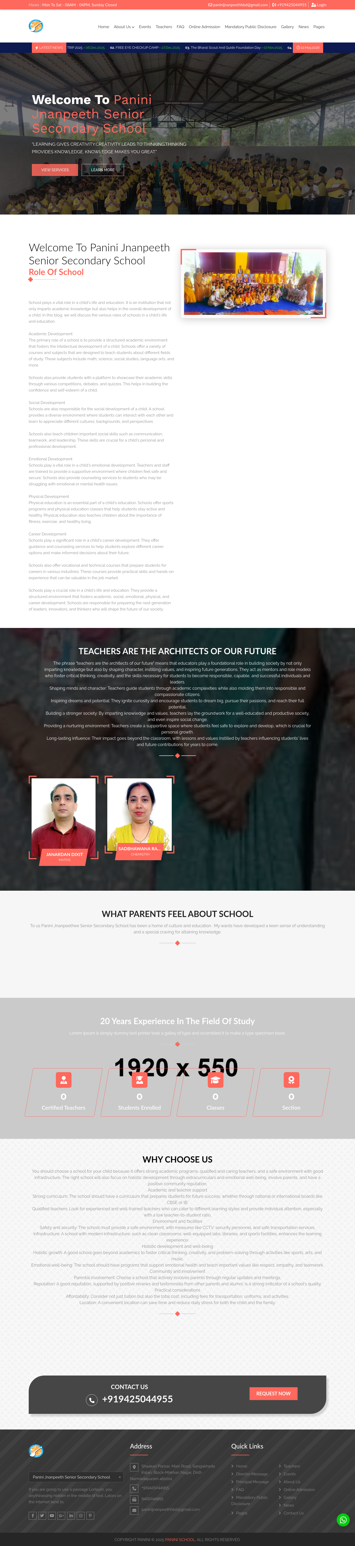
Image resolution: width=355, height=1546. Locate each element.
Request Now (273, 1393)
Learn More (103, 174)
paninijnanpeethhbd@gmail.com (238, 4)
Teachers (164, 27)
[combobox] (76, 1477)
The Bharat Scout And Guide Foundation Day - (238, 48)
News (304, 27)
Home (103, 27)
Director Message (249, 1474)
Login (318, 4)
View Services (55, 174)
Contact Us (291, 1513)
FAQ (180, 27)
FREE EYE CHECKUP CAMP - (150, 48)
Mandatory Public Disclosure (250, 27)
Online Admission (204, 27)
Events (145, 27)
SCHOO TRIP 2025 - (81, 48)
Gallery (287, 27)
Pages (319, 27)
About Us (124, 27)
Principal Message (250, 1482)
